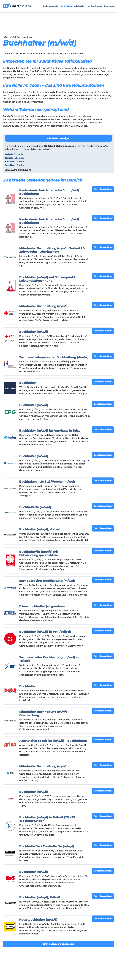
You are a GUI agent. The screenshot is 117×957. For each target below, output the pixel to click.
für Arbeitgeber (95, 6)
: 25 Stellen (14, 154)
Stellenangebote (50, 6)
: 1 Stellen (14, 161)
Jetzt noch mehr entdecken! (58, 944)
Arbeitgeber (79, 6)
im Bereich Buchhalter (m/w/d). (76, 146)
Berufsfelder (66, 6)
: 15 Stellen (14, 158)
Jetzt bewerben (103, 189)
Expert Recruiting (18, 146)
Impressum (109, 6)
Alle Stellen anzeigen (58, 138)
